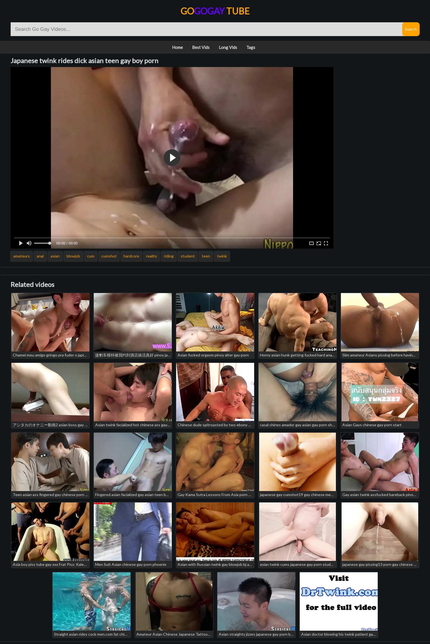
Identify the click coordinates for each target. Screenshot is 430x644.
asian (55, 256)
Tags (250, 47)
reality (151, 256)
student (188, 256)
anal (40, 256)
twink (222, 256)
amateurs (21, 256)
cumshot (109, 256)
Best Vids (201, 47)
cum (90, 256)
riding (169, 256)
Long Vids (228, 47)
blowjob (73, 256)
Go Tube (215, 11)
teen (206, 256)
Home (177, 47)
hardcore (131, 256)
